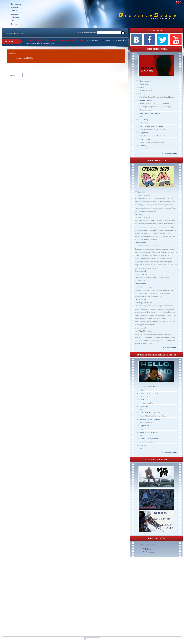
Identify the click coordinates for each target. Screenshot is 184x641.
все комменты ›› (170, 348)
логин (9, 33)
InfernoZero (149, 552)
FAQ (13, 21)
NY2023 (143, 400)
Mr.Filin (139, 331)
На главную (16, 4)
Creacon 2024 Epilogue (149, 393)
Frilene (138, 195)
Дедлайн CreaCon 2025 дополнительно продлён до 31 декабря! (55, 40)
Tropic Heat (144, 426)
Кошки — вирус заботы (149, 439)
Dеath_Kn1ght (141, 274)
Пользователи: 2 (147, 545)
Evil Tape (143, 445)
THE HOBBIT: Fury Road (150, 413)
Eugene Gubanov (142, 246)
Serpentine (144, 133)
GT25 (142, 87)
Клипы (14, 11)
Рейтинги (15, 17)
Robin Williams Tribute (149, 432)
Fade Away (144, 120)
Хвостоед (143, 146)
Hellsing (139, 302)
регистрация (19, 33)
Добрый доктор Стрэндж (150, 419)
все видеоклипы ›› (169, 153)
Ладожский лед (146, 100)
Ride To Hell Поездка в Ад (150, 113)
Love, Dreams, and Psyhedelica (152, 126)
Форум (14, 24)
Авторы (14, 14)
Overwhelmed (145, 81)
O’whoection (145, 139)
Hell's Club (144, 406)
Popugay (143, 94)
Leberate (139, 287)
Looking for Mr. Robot (148, 387)
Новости (14, 7)
